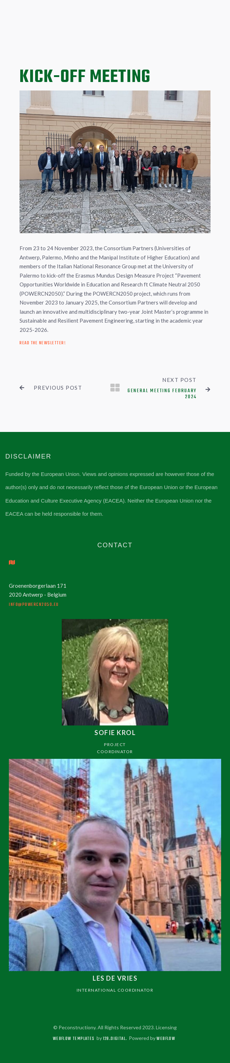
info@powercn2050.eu (34, 604)
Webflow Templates (74, 1038)
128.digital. (115, 1038)
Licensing (166, 1027)
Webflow (166, 1038)
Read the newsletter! (43, 343)
